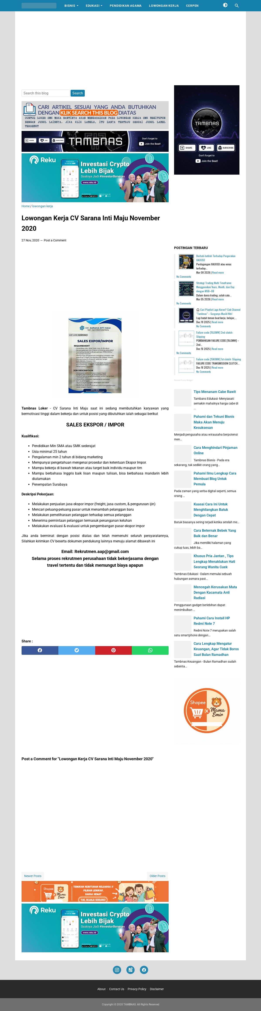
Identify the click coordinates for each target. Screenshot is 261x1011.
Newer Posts (32, 876)
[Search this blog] (236, 5)
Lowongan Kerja (164, 5)
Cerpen (192, 5)
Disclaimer (157, 989)
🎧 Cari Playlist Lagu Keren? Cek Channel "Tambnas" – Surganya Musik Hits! (218, 312)
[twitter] (76, 650)
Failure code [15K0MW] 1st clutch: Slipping (218, 359)
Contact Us (116, 989)
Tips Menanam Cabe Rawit (215, 392)
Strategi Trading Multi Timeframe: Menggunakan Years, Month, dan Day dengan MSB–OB (215, 287)
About (101, 989)
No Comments (183, 276)
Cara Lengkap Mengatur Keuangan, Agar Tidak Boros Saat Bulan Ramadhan (216, 649)
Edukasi (93, 5)
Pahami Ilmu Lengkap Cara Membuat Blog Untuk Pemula (215, 478)
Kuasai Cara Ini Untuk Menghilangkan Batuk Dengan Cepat (211, 509)
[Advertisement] (130, 48)
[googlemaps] (130, 970)
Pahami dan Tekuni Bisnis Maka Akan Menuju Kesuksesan (214, 421)
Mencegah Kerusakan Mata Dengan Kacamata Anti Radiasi (215, 592)
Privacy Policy (137, 989)
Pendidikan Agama (126, 5)
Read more (218, 272)
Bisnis (69, 5)
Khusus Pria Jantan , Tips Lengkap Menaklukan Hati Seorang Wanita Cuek (214, 561)
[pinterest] (113, 650)
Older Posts (157, 876)
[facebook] (40, 650)
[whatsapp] (150, 650)
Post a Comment (55, 240)
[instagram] (117, 970)
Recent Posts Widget (183, 380)
